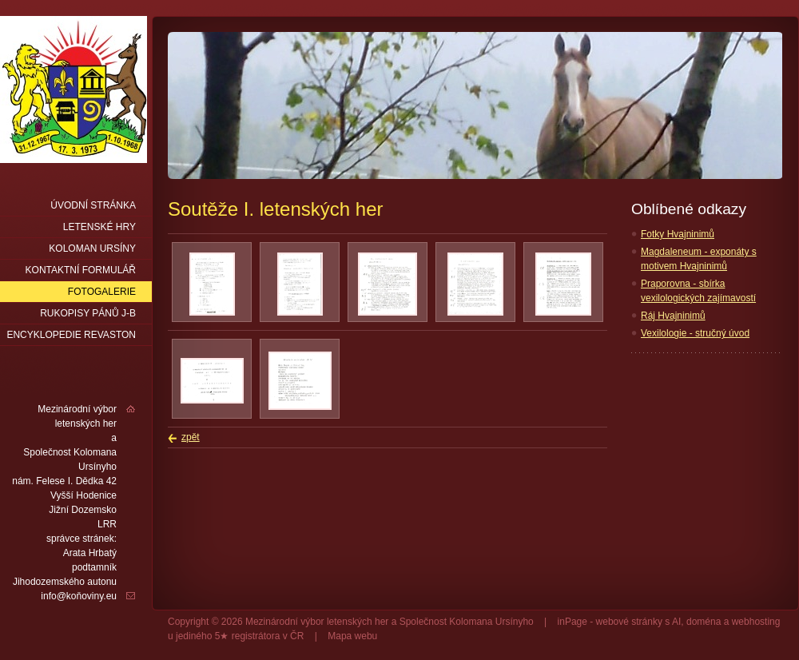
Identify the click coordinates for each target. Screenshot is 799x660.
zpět (190, 437)
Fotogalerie (102, 291)
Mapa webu (352, 636)
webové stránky (629, 621)
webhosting (756, 621)
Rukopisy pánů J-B (88, 313)
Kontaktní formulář (81, 270)
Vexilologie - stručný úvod (695, 333)
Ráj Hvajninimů (673, 315)
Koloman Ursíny (92, 248)
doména (703, 621)
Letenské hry (99, 227)
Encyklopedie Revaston (71, 334)
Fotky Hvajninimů (677, 234)
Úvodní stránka (93, 205)
